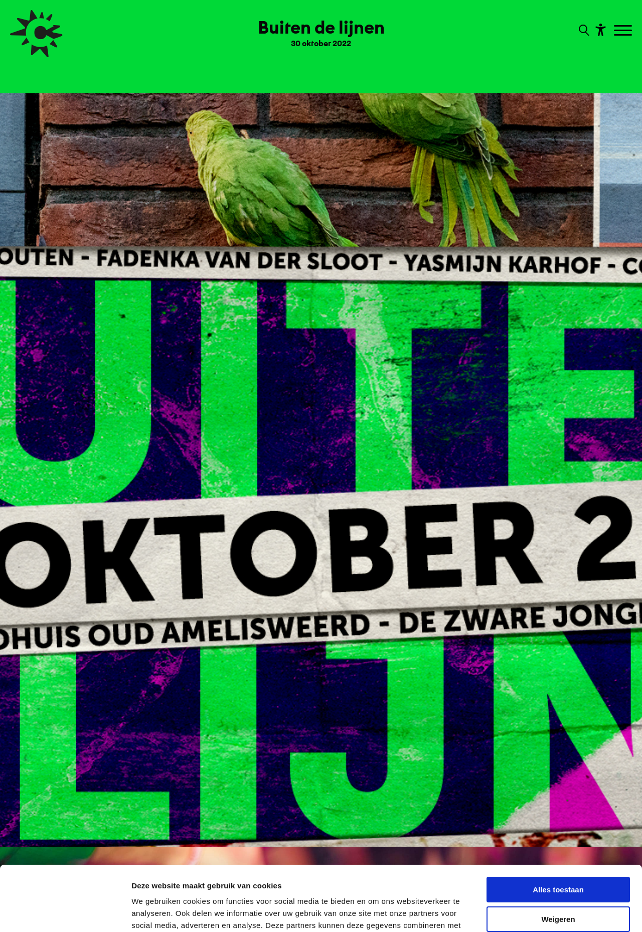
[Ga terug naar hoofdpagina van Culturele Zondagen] (36, 33)
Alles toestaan (558, 825)
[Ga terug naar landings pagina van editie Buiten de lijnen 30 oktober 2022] (321, 29)
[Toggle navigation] (624, 31)
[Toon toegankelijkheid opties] (599, 29)
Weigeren (558, 854)
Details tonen (155, 912)
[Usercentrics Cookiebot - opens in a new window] (65, 912)
